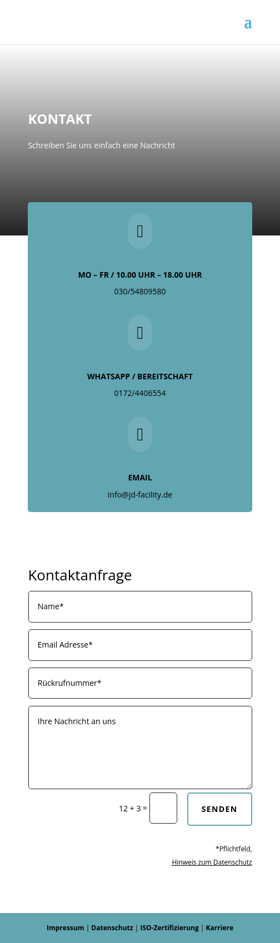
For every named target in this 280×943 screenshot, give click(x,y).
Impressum (65, 927)
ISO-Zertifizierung (169, 927)
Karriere (219, 927)
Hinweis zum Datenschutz (212, 862)
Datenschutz (112, 927)
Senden (220, 809)
